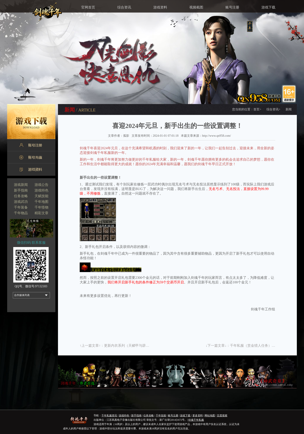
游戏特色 (41, 190)
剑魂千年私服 (196, 419)
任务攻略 (21, 196)
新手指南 (21, 190)
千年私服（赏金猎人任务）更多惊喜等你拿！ (264, 345)
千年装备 (21, 207)
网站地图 (210, 415)
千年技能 (161, 415)
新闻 (289, 109)
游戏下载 (268, 7)
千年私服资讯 (109, 415)
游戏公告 (41, 185)
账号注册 (232, 7)
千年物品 (21, 213)
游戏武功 (21, 202)
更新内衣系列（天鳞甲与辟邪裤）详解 (133, 345)
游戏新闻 (21, 185)
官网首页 (88, 7)
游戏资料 (160, 7)
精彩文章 (41, 213)
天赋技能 (41, 196)
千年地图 (41, 202)
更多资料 (197, 415)
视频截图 (196, 7)
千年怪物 (41, 207)
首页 (257, 109)
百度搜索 (222, 415)
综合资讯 (124, 7)
